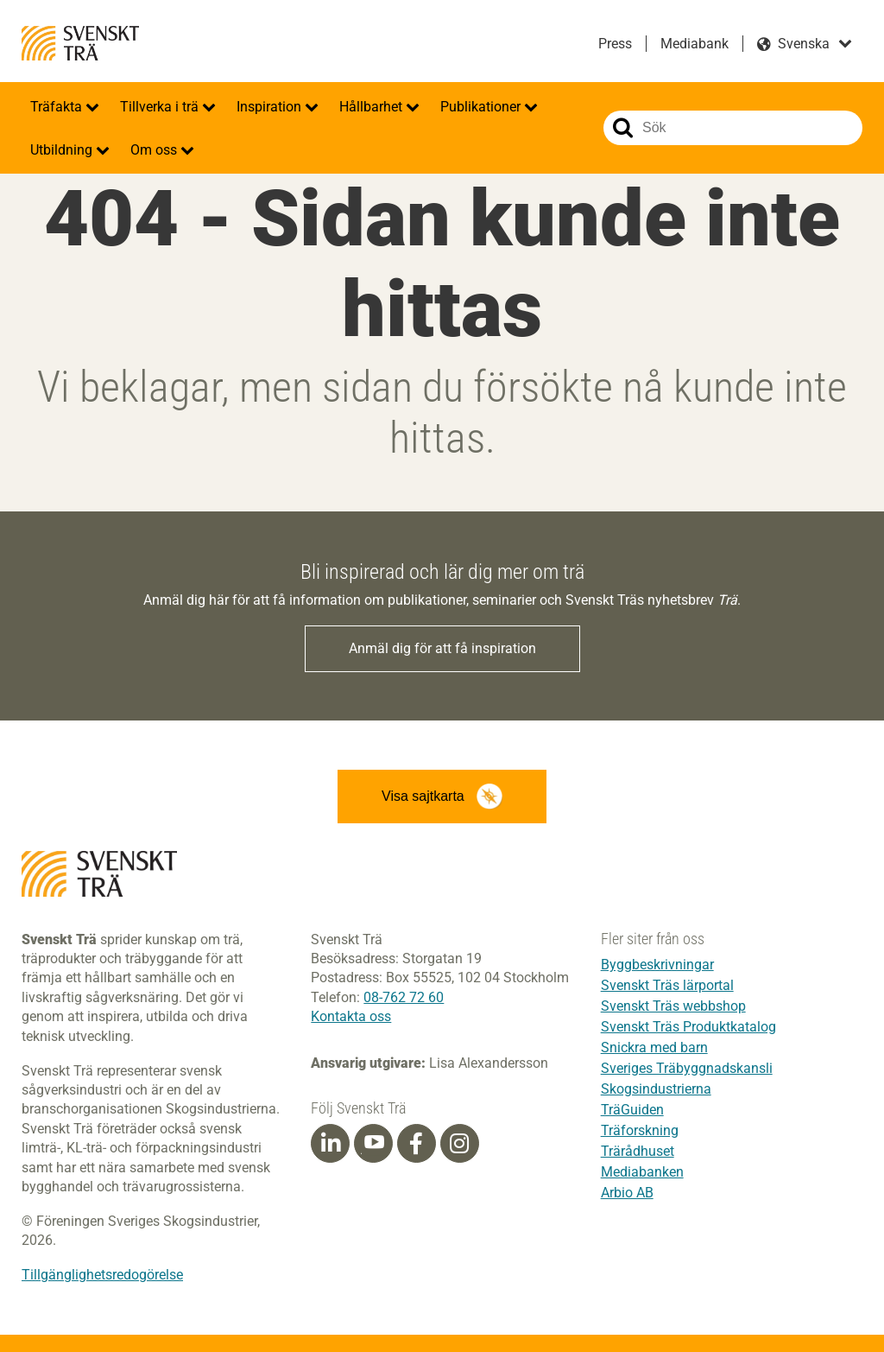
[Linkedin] (330, 1143)
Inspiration (271, 106)
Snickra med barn (654, 1047)
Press (615, 43)
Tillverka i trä (161, 106)
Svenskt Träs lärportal (667, 985)
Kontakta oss (351, 1016)
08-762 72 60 (403, 997)
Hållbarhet (372, 106)
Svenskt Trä (80, 43)
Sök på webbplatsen (622, 128)
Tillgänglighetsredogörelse (102, 1274)
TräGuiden (632, 1109)
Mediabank (694, 43)
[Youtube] (373, 1143)
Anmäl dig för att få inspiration (442, 648)
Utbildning (63, 150)
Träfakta (57, 106)
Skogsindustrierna (656, 1089)
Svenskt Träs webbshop (673, 1006)
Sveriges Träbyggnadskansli (687, 1068)
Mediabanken (642, 1172)
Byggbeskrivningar (657, 964)
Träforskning (640, 1130)
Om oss (155, 150)
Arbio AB (627, 1192)
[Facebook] (416, 1143)
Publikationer (482, 106)
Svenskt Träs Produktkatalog (688, 1027)
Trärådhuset (637, 1151)
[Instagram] (459, 1143)
